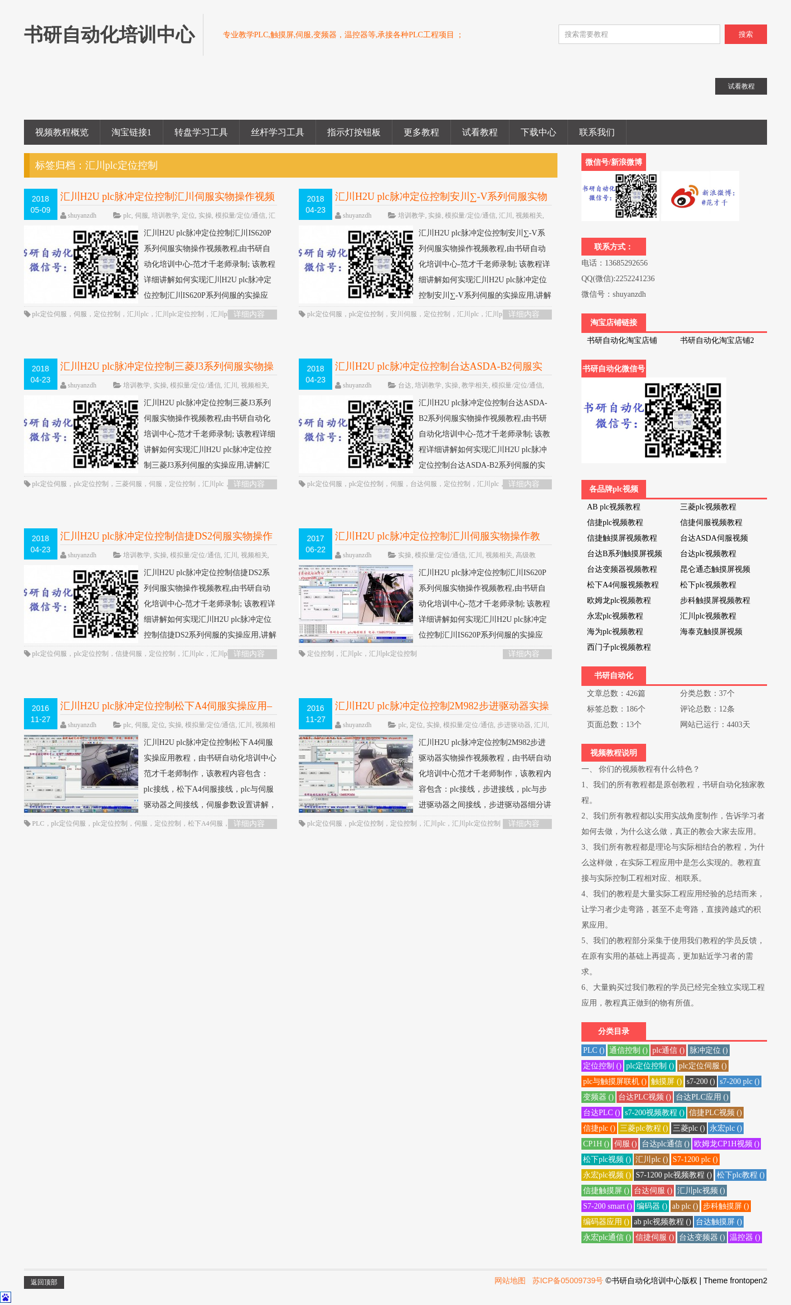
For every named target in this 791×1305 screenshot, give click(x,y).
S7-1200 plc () (695, 1159)
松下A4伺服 (205, 823)
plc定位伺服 (49, 314)
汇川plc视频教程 (708, 616)
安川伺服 (403, 314)
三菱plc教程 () (644, 1128)
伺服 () (625, 1144)
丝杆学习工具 (277, 132)
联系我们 (597, 132)
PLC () (594, 1050)
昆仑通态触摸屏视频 (715, 569)
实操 (205, 215)
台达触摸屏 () (719, 1222)
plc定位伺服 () (703, 1066)
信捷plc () (599, 1128)
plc (127, 215)
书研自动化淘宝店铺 (622, 340)
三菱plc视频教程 (708, 507)
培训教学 (165, 215)
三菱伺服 (128, 484)
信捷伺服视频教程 (711, 522)
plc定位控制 (366, 314)
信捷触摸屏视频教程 (622, 538)
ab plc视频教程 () (662, 1222)
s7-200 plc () (740, 1081)
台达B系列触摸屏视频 (624, 554)
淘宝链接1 (131, 132)
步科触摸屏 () (726, 1206)
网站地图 (510, 1280)
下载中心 (538, 132)
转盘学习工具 (201, 132)
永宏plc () (726, 1128)
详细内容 (249, 314)
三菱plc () (689, 1128)
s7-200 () (701, 1081)
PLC (38, 823)
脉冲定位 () (709, 1050)
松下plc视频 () (607, 1159)
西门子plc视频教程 (619, 647)
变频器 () (598, 1097)
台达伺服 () (653, 1190)
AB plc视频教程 (613, 507)
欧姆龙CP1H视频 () (726, 1144)
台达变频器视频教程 (622, 569)
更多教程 (421, 132)
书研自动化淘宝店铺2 (717, 340)
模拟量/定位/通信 (240, 215)
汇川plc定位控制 (180, 314)
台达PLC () (601, 1112)
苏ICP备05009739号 (568, 1280)
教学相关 (475, 385)
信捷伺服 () (654, 1237)
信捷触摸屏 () (606, 1190)
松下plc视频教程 (708, 585)
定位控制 (107, 314)
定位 (188, 215)
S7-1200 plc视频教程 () (673, 1175)
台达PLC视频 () (644, 1097)
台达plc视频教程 (708, 554)
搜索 (746, 34)
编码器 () (652, 1206)
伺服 (141, 215)
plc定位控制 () (650, 1066)
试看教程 (480, 132)
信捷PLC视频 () (715, 1112)
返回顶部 (44, 1282)
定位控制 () (602, 1066)
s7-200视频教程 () (655, 1112)
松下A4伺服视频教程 (623, 585)
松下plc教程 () (741, 1175)
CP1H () (596, 1144)
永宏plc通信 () (607, 1237)
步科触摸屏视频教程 (715, 600)
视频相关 (529, 215)
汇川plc (138, 314)
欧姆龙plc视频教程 (619, 600)
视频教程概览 (62, 132)
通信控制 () (628, 1050)
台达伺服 (423, 484)
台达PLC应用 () (702, 1097)
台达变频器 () (702, 1237)
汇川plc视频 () (701, 1190)
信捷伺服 (128, 654)
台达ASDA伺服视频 (714, 538)
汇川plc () (651, 1159)
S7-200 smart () (607, 1206)
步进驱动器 (514, 725)
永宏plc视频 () (607, 1175)
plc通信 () (668, 1050)
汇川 (505, 215)
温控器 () (745, 1237)
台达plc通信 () (666, 1144)
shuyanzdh (82, 215)
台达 (404, 385)
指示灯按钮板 (354, 132)
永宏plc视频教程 (615, 616)
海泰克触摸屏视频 (711, 631)
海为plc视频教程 (615, 631)
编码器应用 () (606, 1222)
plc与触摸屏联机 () (615, 1081)
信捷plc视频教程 (615, 522)
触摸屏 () (666, 1081)
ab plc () (685, 1206)
